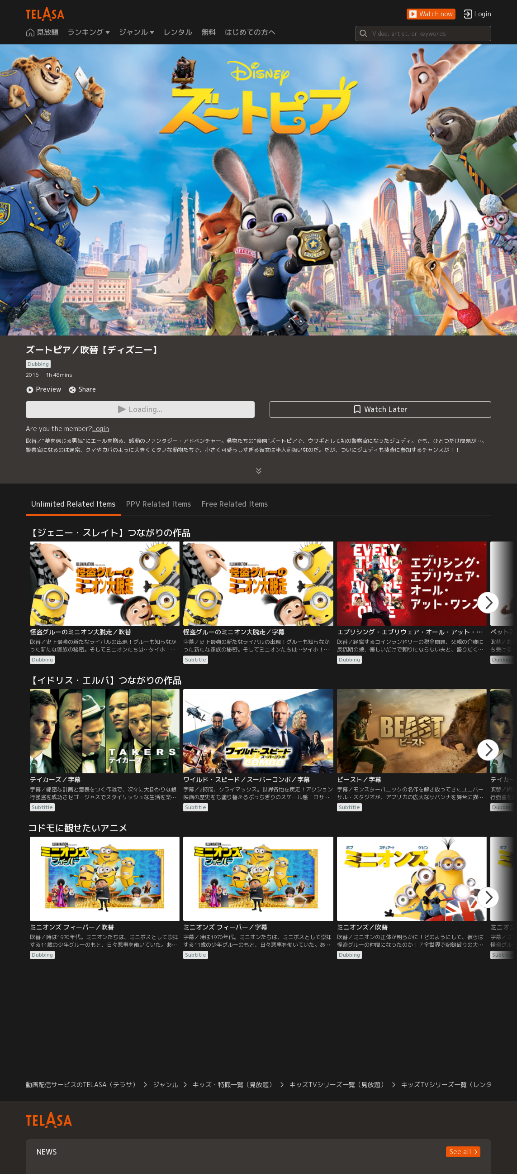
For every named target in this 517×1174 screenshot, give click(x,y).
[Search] (423, 33)
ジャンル (165, 1084)
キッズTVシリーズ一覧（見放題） (338, 1084)
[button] (431, 14)
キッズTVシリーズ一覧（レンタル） (453, 1084)
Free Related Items (235, 504)
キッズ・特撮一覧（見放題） (234, 1084)
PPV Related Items (158, 504)
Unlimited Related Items (73, 504)
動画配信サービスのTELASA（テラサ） (82, 1084)
